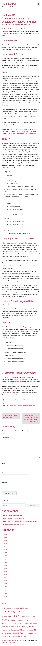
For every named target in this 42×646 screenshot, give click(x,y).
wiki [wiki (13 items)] (7, 636)
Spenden (32, 405)
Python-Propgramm (24, 327)
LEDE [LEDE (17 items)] (22, 626)
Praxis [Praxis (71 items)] (36, 630)
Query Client (17, 379)
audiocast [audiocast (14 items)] (11, 608)
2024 (5, 537)
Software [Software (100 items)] (21, 633)
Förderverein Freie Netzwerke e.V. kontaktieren (22, 133)
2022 (5, 543)
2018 (5, 556)
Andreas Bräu (26, 24)
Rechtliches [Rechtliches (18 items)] (8, 633)
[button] (7, 400)
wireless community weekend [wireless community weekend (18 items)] (16, 636)
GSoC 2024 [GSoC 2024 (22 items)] (5, 626)
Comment (5, 437)
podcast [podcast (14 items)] (31, 630)
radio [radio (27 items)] (3, 633)
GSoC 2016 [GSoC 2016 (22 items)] (17, 620)
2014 (5, 568)
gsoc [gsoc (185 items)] (4, 620)
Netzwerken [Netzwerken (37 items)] (6, 630)
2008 (5, 587)
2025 (5, 534)
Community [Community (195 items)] (8, 611)
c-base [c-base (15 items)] (26, 608)
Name (4, 463)
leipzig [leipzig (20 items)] (26, 626)
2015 (5, 565)
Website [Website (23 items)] (4, 636)
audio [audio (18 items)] (7, 608)
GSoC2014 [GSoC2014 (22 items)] (11, 620)
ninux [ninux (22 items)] (12, 630)
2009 (5, 584)
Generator (7, 33)
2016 (5, 562)
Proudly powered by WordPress (11, 640)
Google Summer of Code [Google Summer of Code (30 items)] (29, 616)
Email (4, 473)
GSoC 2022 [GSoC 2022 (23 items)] (26, 623)
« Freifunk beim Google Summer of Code (10, 416)
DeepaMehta (20, 381)
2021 (5, 546)
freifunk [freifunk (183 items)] (16, 615)
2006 (5, 593)
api (7, 405)
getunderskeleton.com (8, 642)
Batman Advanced (10, 392)
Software (26, 405)
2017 (5, 559)
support (4, 408)
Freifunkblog (9, 3)
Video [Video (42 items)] (28, 633)
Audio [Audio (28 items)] (3, 608)
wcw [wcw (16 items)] (35, 633)
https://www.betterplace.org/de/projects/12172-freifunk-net (19, 103)
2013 (5, 571)
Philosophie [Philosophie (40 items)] (24, 630)
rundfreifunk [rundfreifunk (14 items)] (14, 633)
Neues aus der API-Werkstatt (12, 515)
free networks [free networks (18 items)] (26, 612)
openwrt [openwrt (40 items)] (17, 630)
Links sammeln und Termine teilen (14, 524)
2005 (5, 596)
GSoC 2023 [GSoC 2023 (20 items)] (33, 623)
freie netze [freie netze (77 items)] (6, 616)
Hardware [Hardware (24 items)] (18, 626)
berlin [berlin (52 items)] (22, 608)
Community (12, 405)
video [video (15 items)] (32, 633)
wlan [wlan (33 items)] (25, 636)
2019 (5, 553)
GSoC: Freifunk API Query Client (13, 518)
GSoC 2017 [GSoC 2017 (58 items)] (26, 620)
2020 (5, 549)
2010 (5, 580)
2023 (5, 540)
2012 (5, 574)
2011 (5, 577)
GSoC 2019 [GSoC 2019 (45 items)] (10, 624)
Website (4, 482)
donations (20, 405)
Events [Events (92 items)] (19, 611)
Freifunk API (8, 29)
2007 (5, 590)
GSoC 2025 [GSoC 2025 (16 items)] (12, 626)
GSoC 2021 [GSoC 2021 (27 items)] (19, 623)
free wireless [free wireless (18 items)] (33, 612)
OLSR (21, 392)
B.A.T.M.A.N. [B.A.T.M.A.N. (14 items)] (16, 608)
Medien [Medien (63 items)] (31, 626)
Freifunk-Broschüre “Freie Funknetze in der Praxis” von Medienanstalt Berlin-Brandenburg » (31, 418)
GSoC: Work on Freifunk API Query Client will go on (20, 521)
